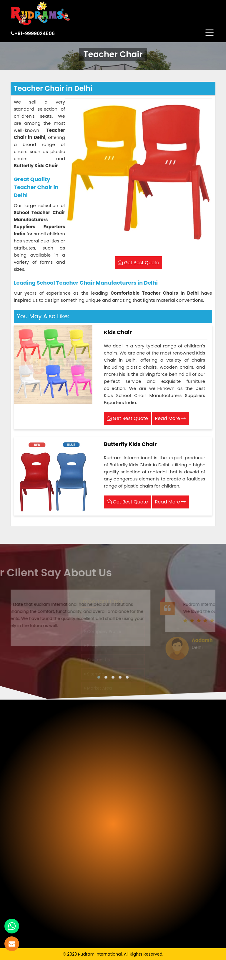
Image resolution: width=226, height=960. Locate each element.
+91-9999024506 (33, 33)
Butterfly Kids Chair (130, 444)
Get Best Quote (127, 418)
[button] (98, 677)
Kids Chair (118, 332)
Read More (170, 418)
